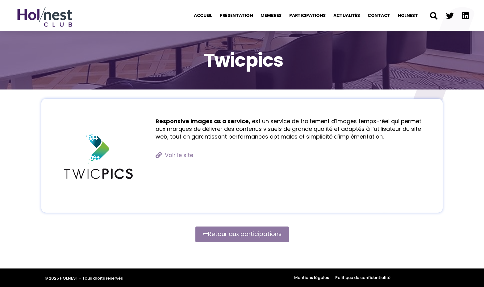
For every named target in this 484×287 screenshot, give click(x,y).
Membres (271, 15)
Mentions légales (311, 278)
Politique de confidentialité (362, 278)
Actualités (346, 15)
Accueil (203, 15)
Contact (379, 15)
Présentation (236, 15)
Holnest (408, 15)
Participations (307, 15)
